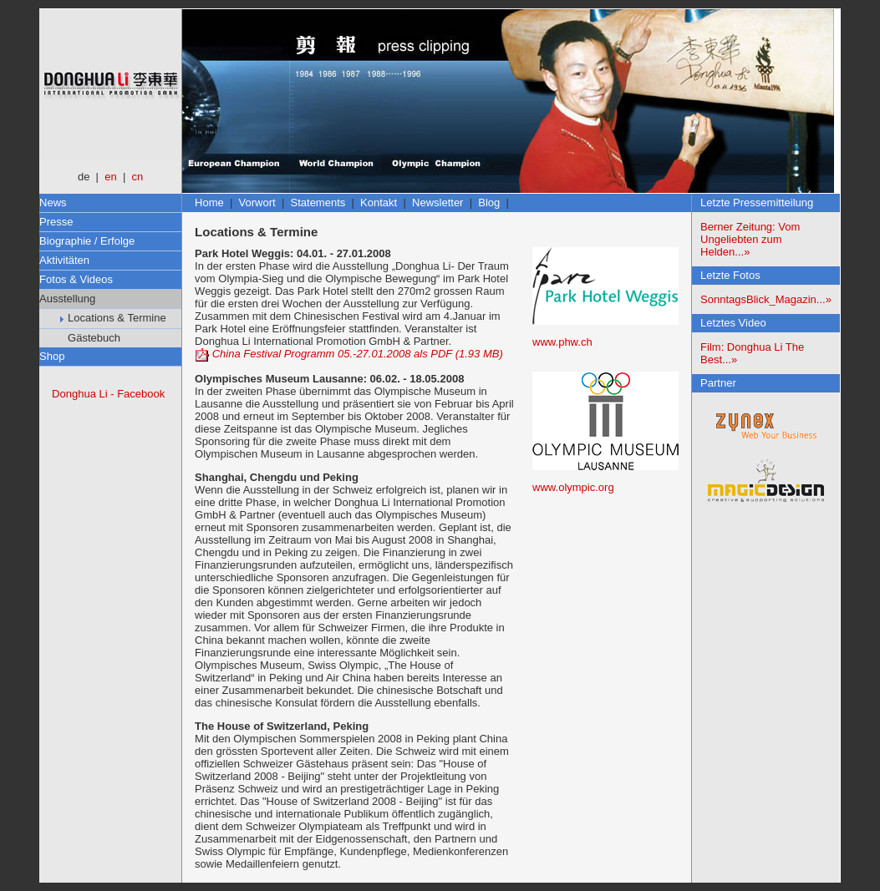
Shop (51, 356)
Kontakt (378, 202)
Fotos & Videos (76, 279)
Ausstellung (67, 298)
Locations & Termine (113, 317)
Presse (56, 221)
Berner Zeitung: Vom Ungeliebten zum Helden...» (750, 239)
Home (209, 202)
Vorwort (257, 202)
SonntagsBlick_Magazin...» (766, 299)
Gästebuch (90, 338)
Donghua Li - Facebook (108, 393)
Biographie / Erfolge (87, 241)
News (53, 202)
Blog (489, 202)
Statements (318, 202)
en (110, 176)
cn (138, 176)
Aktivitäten (64, 260)
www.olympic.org (573, 487)
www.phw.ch (562, 342)
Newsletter (437, 202)
